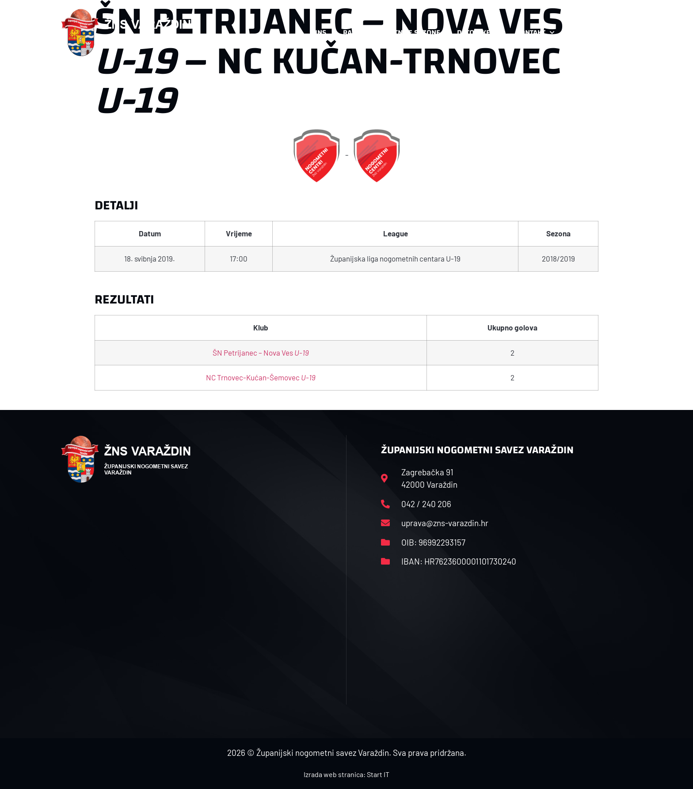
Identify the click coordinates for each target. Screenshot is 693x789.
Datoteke (478, 33)
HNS (319, 32)
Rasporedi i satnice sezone (391, 32)
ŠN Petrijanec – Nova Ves (261, 352)
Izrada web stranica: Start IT (346, 774)
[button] (614, 33)
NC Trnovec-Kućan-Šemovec (261, 377)
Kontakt (535, 33)
